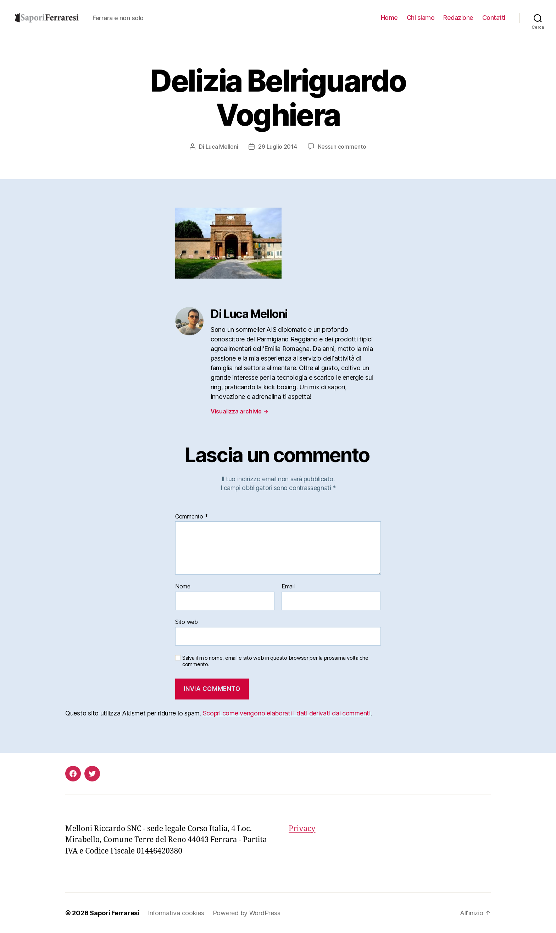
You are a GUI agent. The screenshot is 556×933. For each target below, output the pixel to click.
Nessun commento (342, 146)
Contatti (493, 17)
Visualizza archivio (239, 411)
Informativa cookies (176, 913)
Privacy (302, 829)
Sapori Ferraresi (114, 913)
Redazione (458, 17)
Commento (191, 517)
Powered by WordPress (246, 913)
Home (389, 17)
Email (288, 586)
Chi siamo (421, 17)
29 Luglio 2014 (277, 146)
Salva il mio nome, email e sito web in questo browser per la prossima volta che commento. (275, 661)
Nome (182, 586)
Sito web (186, 621)
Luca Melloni (222, 146)
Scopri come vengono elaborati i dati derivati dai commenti (287, 713)
